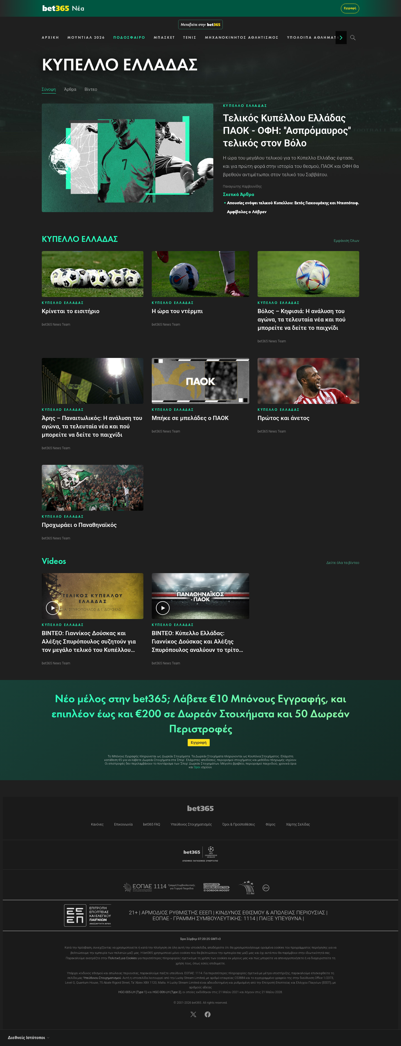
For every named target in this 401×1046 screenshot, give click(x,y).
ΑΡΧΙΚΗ (50, 37)
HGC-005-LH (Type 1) (132, 992)
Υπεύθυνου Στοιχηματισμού (102, 978)
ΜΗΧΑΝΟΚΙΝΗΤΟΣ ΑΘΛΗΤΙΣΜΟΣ (242, 37)
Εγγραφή (350, 8)
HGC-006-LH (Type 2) (167, 992)
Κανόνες (97, 824)
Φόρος (270, 824)
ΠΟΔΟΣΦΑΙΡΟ (129, 37)
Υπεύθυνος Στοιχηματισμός (191, 824)
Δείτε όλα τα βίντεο (342, 563)
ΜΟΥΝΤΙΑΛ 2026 (86, 37)
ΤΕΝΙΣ (190, 37)
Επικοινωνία (123, 824)
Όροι (197, 767)
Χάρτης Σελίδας (298, 824)
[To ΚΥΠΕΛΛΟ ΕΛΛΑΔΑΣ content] (80, 239)
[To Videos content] (54, 561)
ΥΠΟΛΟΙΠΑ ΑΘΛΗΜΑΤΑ (313, 37)
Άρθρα (70, 89)
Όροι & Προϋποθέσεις (238, 824)
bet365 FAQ (151, 824)
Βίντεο (91, 89)
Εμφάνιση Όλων (346, 241)
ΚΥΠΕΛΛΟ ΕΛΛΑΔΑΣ (245, 106)
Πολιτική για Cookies (122, 958)
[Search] (353, 37)
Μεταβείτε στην (200, 24)
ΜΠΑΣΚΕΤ (164, 37)
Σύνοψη (49, 89)
